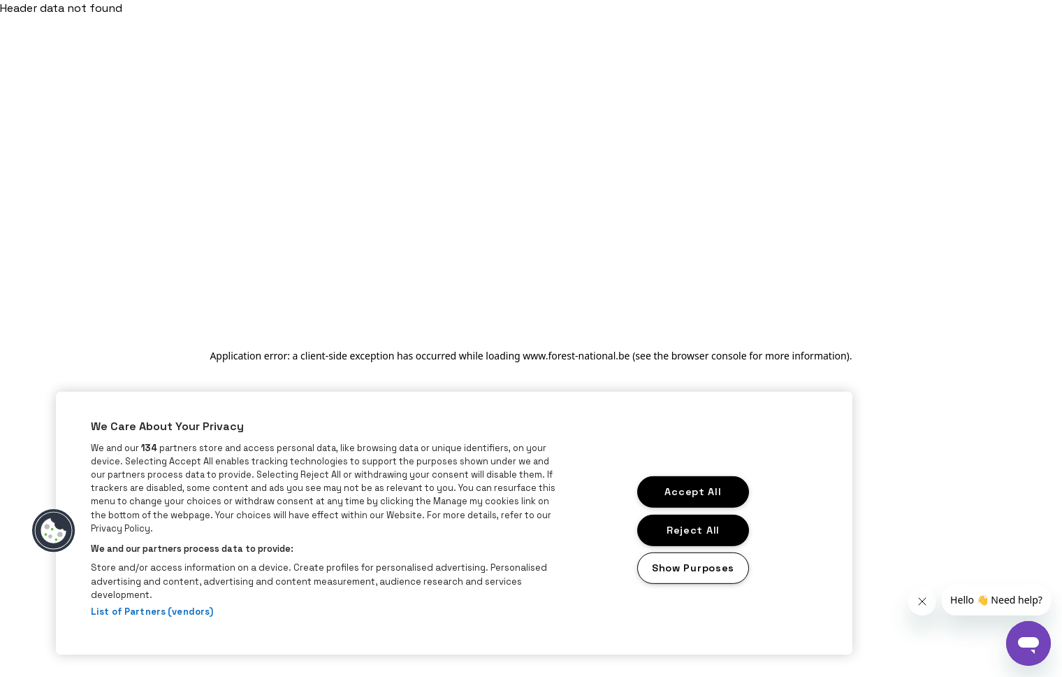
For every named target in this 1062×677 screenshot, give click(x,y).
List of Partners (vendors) (152, 612)
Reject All (693, 529)
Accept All (692, 491)
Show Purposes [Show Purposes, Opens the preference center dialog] (693, 568)
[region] (454, 523)
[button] (53, 530)
